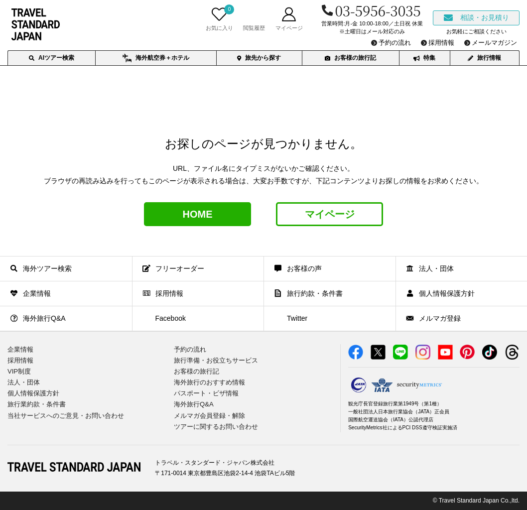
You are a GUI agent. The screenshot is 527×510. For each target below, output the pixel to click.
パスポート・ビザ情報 (206, 393)
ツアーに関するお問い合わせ (216, 426)
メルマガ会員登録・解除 (209, 415)
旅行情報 (484, 57)
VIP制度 (19, 371)
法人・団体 (23, 382)
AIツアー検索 (51, 57)
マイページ (330, 214)
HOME (198, 214)
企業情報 (20, 349)
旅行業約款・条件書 (36, 404)
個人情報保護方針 (33, 393)
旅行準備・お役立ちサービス (216, 360)
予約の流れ (190, 349)
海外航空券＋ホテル (156, 58)
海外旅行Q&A (193, 404)
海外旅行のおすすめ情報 (209, 382)
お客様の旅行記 (350, 57)
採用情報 (20, 360)
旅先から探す (259, 57)
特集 (424, 57)
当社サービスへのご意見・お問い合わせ (65, 415)
